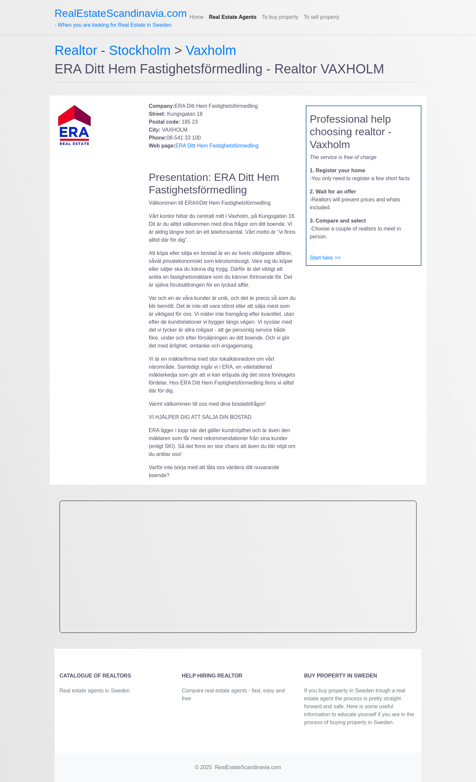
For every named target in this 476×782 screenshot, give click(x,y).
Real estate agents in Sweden (95, 690)
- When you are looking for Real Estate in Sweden (121, 17)
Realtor (78, 50)
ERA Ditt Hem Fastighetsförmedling (217, 145)
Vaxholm (211, 50)
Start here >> (325, 258)
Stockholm (140, 50)
